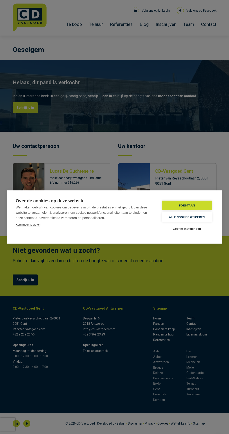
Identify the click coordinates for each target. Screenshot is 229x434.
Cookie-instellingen (187, 228)
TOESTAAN (187, 205)
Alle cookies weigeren (187, 217)
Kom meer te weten (28, 224)
